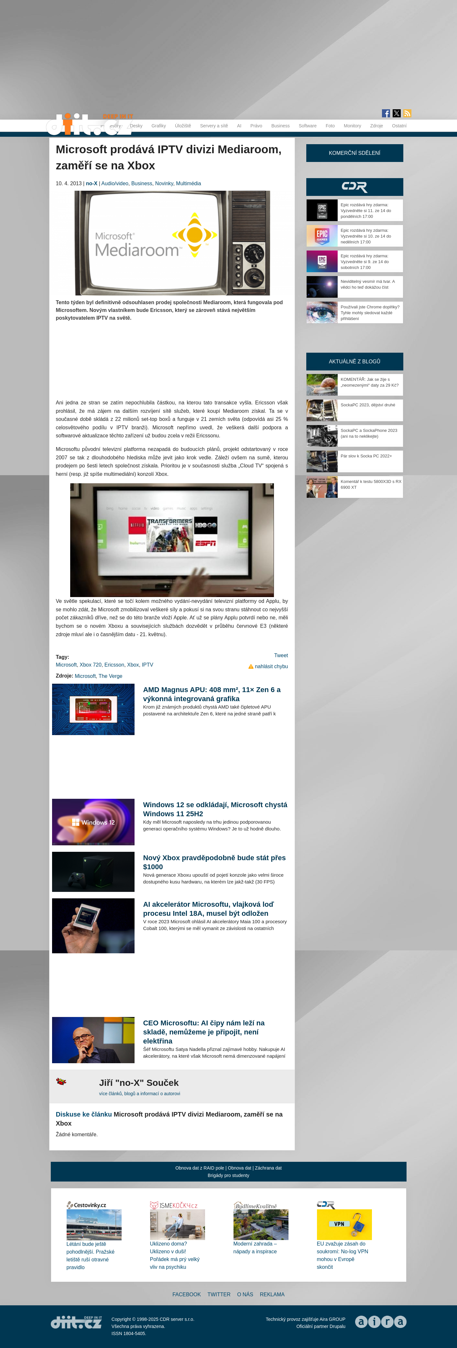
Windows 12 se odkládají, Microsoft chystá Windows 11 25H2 (215, 809)
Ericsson (114, 665)
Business (280, 125)
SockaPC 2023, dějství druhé (368, 404)
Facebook (186, 1294)
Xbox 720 (91, 665)
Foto (330, 125)
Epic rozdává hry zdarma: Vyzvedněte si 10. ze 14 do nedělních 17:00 (366, 236)
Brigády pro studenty (228, 1175)
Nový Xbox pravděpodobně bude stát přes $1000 (214, 862)
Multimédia (188, 183)
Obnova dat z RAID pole (199, 1168)
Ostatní (399, 125)
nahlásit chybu (271, 666)
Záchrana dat (268, 1168)
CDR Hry (354, 187)
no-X (92, 183)
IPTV (147, 665)
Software (308, 125)
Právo (256, 125)
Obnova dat (239, 1168)
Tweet (281, 655)
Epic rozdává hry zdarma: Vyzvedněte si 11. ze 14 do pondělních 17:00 (366, 210)
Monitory (352, 125)
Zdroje (376, 125)
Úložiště (183, 125)
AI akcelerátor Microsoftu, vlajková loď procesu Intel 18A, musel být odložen (208, 908)
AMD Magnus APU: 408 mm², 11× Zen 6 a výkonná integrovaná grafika (211, 694)
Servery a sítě (214, 125)
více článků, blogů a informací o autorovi (139, 1093)
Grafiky (159, 125)
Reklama (272, 1294)
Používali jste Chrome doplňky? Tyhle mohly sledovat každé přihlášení (370, 313)
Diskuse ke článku (84, 1114)
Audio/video (114, 183)
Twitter (219, 1294)
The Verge (111, 676)
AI (239, 125)
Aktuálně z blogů (354, 361)
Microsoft (66, 665)
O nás (245, 1294)
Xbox (133, 665)
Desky (136, 125)
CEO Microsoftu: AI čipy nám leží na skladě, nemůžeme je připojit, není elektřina (204, 1032)
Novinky (164, 183)
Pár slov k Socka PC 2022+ (366, 456)
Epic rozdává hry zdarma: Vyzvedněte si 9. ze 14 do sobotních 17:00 (365, 261)
